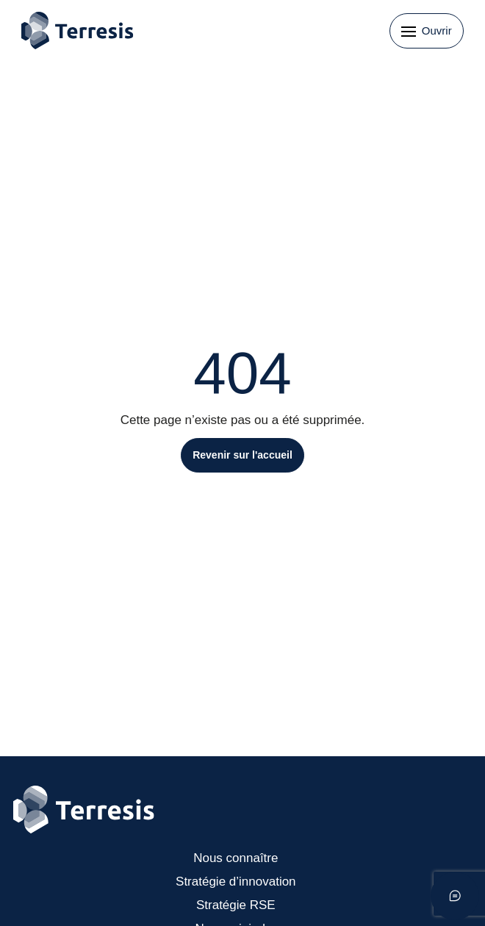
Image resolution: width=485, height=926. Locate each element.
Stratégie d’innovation (236, 882)
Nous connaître (235, 858)
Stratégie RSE (236, 905)
